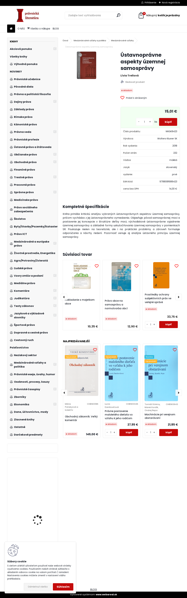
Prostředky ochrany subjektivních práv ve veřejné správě (158, 298)
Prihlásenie (150, 2)
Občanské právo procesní (37, 486)
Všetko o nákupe (38, 28)
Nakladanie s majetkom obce (80, 301)
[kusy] (143, 122)
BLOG (56, 28)
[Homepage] (11, 28)
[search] (118, 15)
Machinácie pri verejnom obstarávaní (160, 416)
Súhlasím (63, 587)
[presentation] (64, 297)
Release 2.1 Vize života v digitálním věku (41, 508)
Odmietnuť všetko (38, 586)
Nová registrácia (171, 2)
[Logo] (29, 15)
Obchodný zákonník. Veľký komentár (81, 418)
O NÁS (21, 28)
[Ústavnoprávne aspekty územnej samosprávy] (86, 65)
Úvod (65, 40)
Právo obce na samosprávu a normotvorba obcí (116, 304)
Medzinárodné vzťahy (122, 40)
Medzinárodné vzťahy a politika (90, 40)
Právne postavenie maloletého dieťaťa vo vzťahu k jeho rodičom (119, 414)
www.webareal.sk (106, 594)
